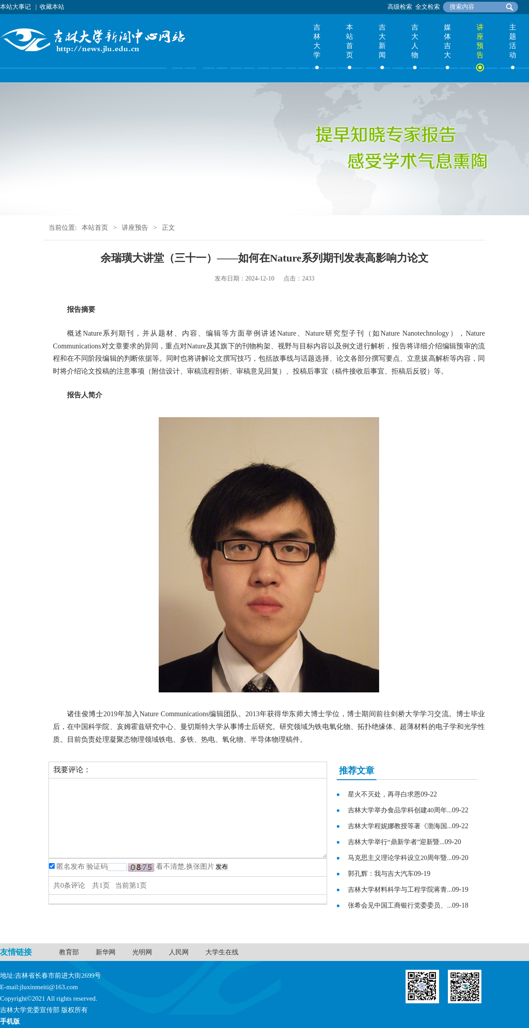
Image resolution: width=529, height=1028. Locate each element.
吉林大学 (316, 41)
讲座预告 (480, 41)
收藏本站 (52, 7)
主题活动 (512, 41)
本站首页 (349, 41)
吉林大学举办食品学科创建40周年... (400, 810)
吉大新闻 (382, 41)
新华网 (105, 952)
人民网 (179, 952)
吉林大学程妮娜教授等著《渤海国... (400, 826)
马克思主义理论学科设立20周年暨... (400, 857)
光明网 (142, 952)
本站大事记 (15, 7)
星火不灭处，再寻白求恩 (384, 794)
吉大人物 (414, 41)
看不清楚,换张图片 (185, 866)
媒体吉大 (447, 41)
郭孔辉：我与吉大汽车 (381, 873)
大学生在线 (221, 952)
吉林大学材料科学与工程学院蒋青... (400, 889)
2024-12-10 (260, 278)
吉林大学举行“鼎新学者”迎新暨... (396, 841)
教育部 (69, 952)
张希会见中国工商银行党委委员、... (400, 905)
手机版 (10, 1021)
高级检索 (399, 7)
